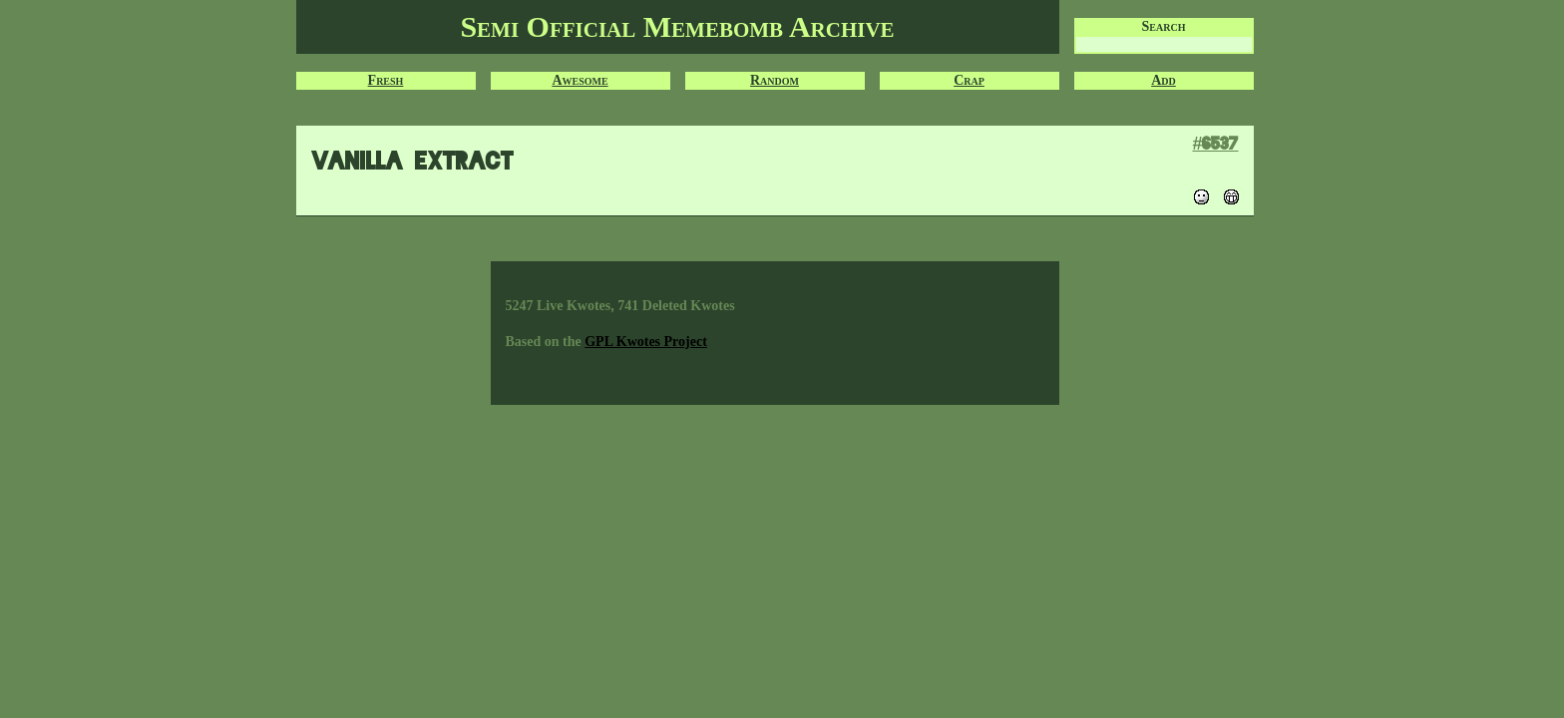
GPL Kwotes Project (646, 341)
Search (1164, 26)
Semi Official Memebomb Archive (677, 26)
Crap (969, 80)
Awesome (579, 80)
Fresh (386, 80)
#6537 (1215, 143)
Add (1163, 80)
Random (774, 80)
